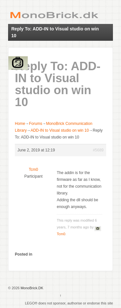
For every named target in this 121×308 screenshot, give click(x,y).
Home (20, 123)
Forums (35, 123)
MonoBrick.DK (31, 288)
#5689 (98, 150)
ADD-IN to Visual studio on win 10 (60, 130)
